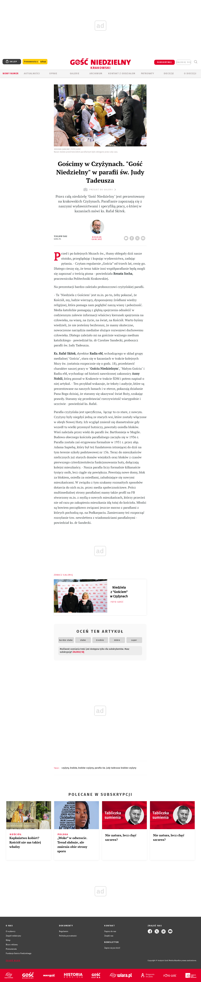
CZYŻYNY (65, 768)
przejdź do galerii (100, 190)
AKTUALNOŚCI (32, 73)
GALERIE (74, 73)
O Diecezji (190, 73)
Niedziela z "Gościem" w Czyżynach (119, 592)
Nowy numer (11, 73)
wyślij (144, 237)
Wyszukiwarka (195, 62)
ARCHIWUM (96, 73)
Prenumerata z (35, 62)
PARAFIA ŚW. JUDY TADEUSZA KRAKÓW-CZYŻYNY (115, 768)
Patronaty (147, 73)
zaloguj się (184, 62)
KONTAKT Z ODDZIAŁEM (121, 73)
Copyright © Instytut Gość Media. (161, 961)
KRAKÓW (73, 768)
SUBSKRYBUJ (164, 62)
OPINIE (53, 73)
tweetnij (138, 237)
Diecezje (169, 73)
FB (132, 237)
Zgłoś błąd (13, 961)
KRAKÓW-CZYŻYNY (86, 768)
